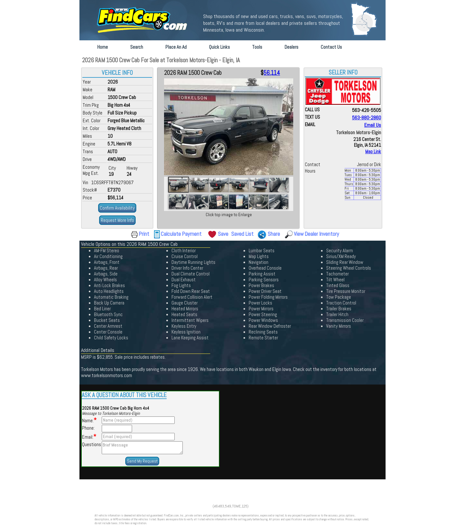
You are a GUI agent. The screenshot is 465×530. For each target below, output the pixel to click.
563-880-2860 (366, 117)
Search (136, 47)
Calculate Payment (181, 233)
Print (144, 233)
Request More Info (117, 220)
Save (223, 233)
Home (102, 47)
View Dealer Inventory (316, 233)
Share (274, 233)
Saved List (242, 233)
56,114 (272, 73)
